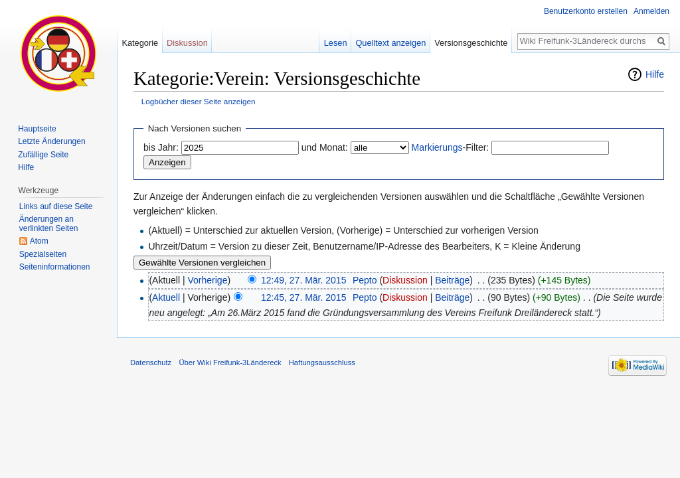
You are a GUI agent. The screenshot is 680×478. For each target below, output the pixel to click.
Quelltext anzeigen (390, 43)
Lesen (335, 43)
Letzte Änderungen (51, 141)
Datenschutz (150, 362)
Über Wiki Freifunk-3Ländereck (230, 362)
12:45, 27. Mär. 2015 (303, 297)
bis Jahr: (161, 147)
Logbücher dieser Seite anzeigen (198, 101)
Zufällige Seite (43, 154)
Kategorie (140, 43)
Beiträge (452, 280)
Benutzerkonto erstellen (586, 11)
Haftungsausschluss (322, 362)
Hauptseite (37, 128)
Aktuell (166, 297)
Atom (39, 241)
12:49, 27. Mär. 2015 (303, 280)
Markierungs (437, 147)
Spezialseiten (42, 254)
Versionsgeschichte (470, 43)
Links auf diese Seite (56, 206)
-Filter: (450, 147)
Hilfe (654, 74)
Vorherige (208, 280)
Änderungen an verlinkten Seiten (48, 223)
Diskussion (405, 280)
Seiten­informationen (54, 267)
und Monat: (324, 147)
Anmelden (651, 11)
